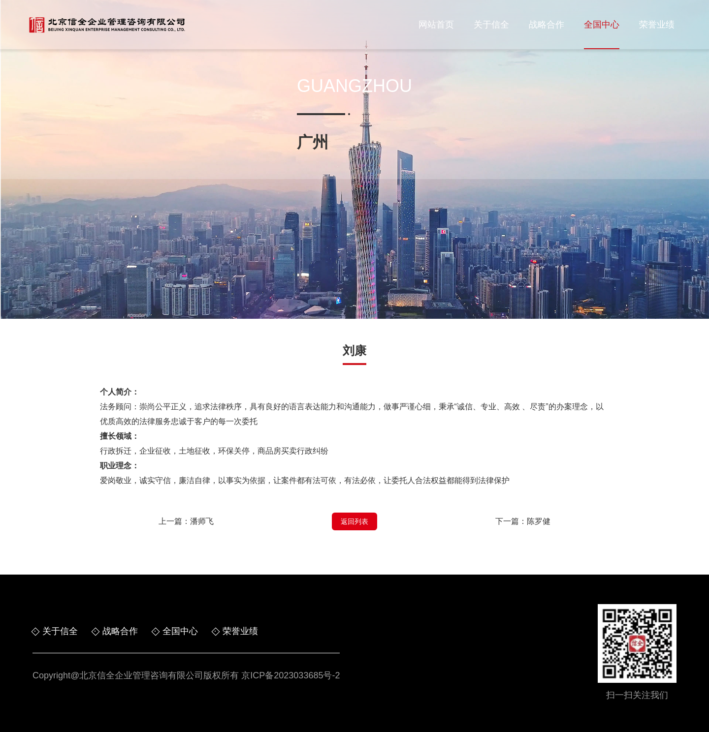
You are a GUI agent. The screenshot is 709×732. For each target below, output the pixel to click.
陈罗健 (538, 521)
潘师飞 (202, 521)
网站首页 (436, 25)
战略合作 (546, 25)
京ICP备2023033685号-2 (290, 675)
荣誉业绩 (657, 25)
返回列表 (354, 521)
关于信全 (491, 25)
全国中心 (601, 25)
